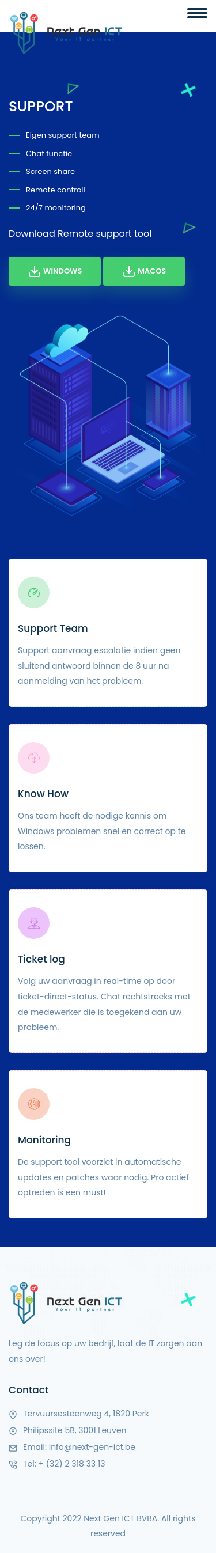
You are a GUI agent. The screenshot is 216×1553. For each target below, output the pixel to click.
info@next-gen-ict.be (92, 1447)
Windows (55, 271)
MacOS (144, 271)
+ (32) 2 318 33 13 (71, 1463)
